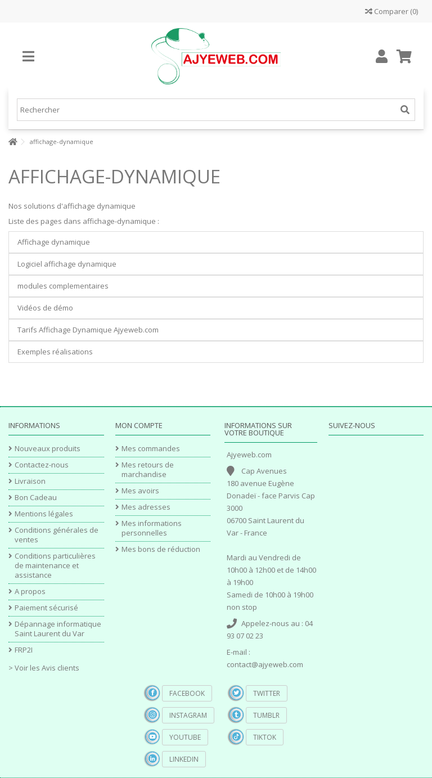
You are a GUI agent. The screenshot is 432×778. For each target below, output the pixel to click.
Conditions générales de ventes (56, 535)
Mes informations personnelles (152, 528)
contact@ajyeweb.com (265, 664)
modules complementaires (63, 286)
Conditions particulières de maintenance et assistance (55, 565)
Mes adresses (146, 507)
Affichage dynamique (53, 242)
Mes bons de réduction (161, 549)
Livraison (30, 481)
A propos (30, 591)
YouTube (185, 737)
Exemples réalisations (55, 352)
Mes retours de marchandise (148, 469)
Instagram (188, 715)
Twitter (266, 693)
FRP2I (24, 650)
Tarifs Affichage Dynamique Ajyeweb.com (88, 330)
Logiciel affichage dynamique (66, 264)
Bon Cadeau (36, 497)
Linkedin (184, 759)
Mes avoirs (140, 491)
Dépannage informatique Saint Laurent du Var (58, 628)
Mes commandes (151, 448)
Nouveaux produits (47, 448)
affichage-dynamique (114, 176)
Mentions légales (44, 514)
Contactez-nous (42, 465)
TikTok (264, 737)
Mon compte (139, 425)
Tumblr (266, 715)
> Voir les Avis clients (43, 668)
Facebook (187, 693)
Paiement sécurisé (46, 608)
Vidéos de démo (45, 308)
